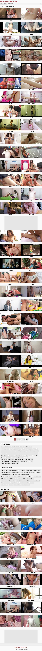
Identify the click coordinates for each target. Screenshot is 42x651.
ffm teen (3, 478)
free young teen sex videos (6, 476)
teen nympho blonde (34, 450)
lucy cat (11, 484)
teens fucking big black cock (29, 476)
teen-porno (39, 476)
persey (29, 484)
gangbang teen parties (19, 455)
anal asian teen (14, 448)
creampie (3, 455)
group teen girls (27, 455)
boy (37, 448)
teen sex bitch (25, 457)
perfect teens (29, 446)
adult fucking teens (15, 463)
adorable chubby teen (6, 463)
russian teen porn (5, 446)
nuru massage (35, 453)
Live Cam (4, 3)
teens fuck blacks (31, 478)
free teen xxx (10, 455)
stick (24, 478)
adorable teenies (28, 453)
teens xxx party (4, 470)
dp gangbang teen (5, 453)
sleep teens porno (18, 478)
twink (31, 461)
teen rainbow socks (16, 474)
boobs (24, 484)
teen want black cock (5, 461)
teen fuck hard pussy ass (6, 472)
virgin (11, 446)
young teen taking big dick (14, 470)
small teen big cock (27, 448)
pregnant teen (12, 480)
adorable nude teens (15, 461)
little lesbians (29, 470)
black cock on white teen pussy (15, 457)
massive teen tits (5, 484)
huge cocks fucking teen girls (19, 446)
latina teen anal (4, 457)
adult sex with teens (24, 461)
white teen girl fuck (31, 480)
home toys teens (18, 484)
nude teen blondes (37, 470)
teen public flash (10, 478)
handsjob (38, 480)
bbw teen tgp (35, 455)
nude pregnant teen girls (29, 472)
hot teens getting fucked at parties (8, 459)
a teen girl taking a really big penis (16, 453)
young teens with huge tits (18, 450)
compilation (27, 450)
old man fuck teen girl (6, 448)
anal (33, 448)
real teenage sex (16, 472)
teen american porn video (6, 474)
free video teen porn (25, 474)
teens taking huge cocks (21, 480)
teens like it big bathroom (18, 476)
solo (10, 450)
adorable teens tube (19, 459)
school (20, 448)
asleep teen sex (4, 450)
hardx (22, 472)
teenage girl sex (5, 480)
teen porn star (13, 482)
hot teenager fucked (29, 459)
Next (27, 439)
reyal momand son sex (21, 482)
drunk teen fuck (30, 482)
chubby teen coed (5, 482)
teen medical (38, 472)
